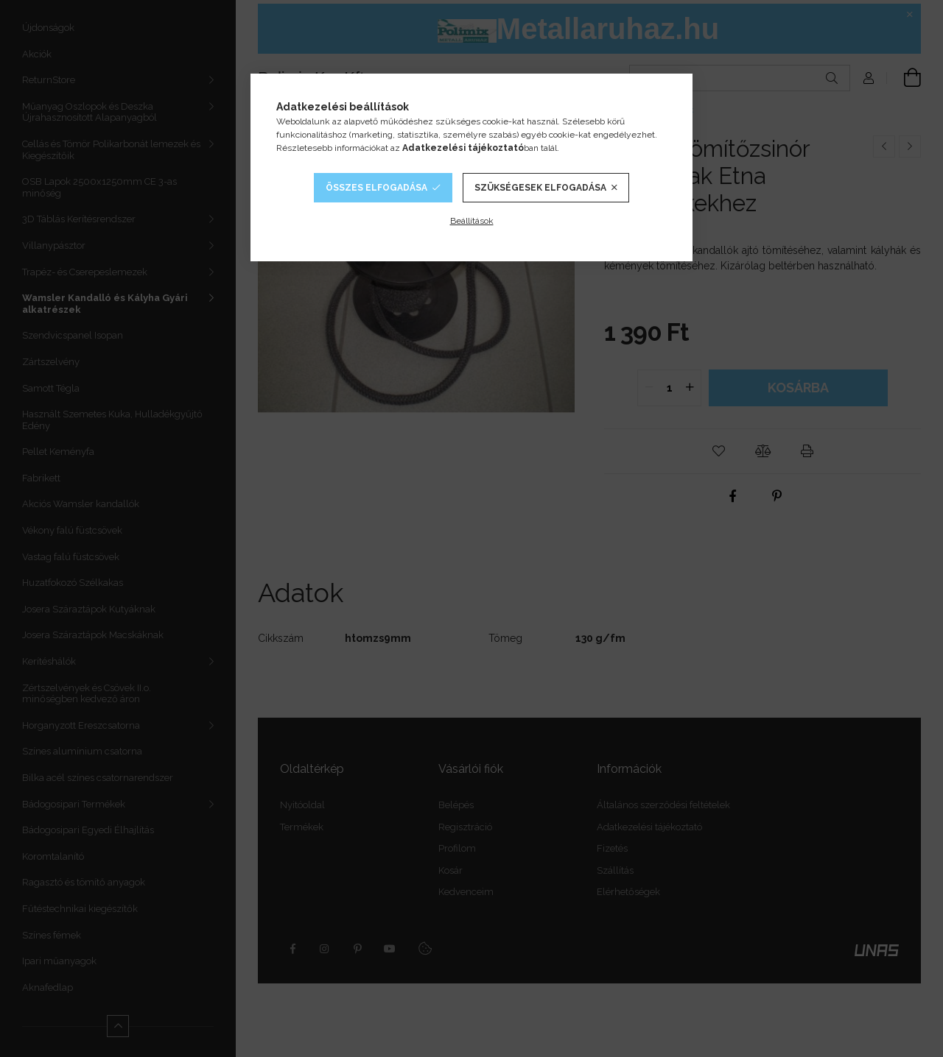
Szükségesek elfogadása (540, 188)
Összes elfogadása (376, 188)
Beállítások (472, 221)
